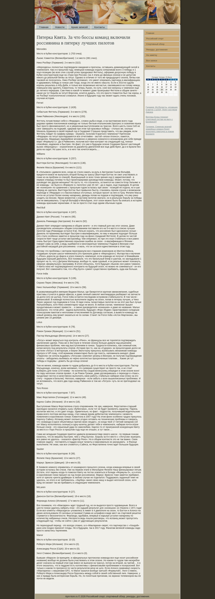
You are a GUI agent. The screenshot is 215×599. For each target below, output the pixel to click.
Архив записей (79, 27)
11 (171, 84)
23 (162, 90)
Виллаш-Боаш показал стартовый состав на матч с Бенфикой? (159, 119)
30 (162, 92)
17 (166, 87)
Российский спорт (155, 38)
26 (175, 90)
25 (171, 90)
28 (153, 92)
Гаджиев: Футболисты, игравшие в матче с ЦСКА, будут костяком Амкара (162, 109)
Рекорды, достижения (156, 49)
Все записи (151, 60)
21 (153, 90)
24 (166, 90)
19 (175, 87)
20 (148, 90)
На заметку (151, 55)
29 (157, 92)
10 (166, 84)
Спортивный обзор (155, 44)
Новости (59, 27)
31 (166, 92)
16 (162, 87)
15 (157, 87)
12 (175, 84)
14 (153, 87)
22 (157, 90)
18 (171, 87)
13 (148, 87)
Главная (43, 27)
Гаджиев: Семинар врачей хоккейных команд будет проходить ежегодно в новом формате (160, 130)
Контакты (99, 27)
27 (148, 92)
